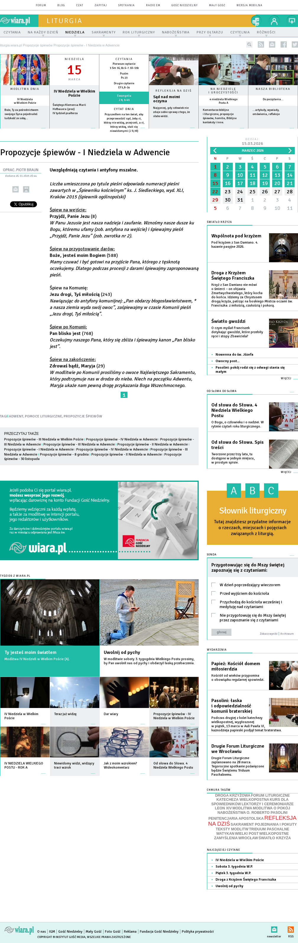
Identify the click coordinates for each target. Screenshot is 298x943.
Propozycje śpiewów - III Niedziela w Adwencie (79, 444)
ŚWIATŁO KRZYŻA (275, 838)
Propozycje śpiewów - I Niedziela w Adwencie (39, 449)
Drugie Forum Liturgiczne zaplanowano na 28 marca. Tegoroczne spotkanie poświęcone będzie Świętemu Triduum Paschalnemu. (237, 766)
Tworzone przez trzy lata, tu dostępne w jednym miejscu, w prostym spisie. (233, 458)
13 (277, 175)
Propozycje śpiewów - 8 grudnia (64, 454)
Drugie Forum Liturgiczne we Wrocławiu (237, 748)
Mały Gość (217, 5)
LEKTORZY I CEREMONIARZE (268, 804)
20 (277, 183)
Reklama (130, 931)
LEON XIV (223, 808)
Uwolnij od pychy (122, 652)
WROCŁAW (248, 838)
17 (240, 183)
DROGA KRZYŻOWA (232, 795)
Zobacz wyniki (269, 634)
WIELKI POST (247, 834)
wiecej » (74, 131)
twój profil (274, 20)
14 (290, 175)
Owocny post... (227, 361)
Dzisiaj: (252, 142)
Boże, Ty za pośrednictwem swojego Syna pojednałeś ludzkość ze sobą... (21, 114)
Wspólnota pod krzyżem (236, 236)
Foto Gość (113, 931)
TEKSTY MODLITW (232, 829)
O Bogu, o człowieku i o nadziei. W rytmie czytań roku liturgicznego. (237, 424)
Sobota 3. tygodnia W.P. (234, 866)
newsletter (272, 44)
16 (228, 183)
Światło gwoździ (228, 321)
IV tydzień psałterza (65, 113)
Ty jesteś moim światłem (30, 652)
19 (265, 183)
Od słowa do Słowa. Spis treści (237, 445)
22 (215, 191)
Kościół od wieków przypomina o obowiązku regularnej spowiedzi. (237, 677)
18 (252, 183)
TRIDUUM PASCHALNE (269, 829)
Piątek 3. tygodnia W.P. (233, 873)
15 (215, 183)
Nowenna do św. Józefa (234, 354)
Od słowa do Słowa (222, 391)
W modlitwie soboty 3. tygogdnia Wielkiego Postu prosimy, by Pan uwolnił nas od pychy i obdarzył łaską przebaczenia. (149, 661)
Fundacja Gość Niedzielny (159, 931)
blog (61, 5)
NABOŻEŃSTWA (232, 813)
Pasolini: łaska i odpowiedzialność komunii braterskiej (231, 706)
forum (41, 5)
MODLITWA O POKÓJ (271, 808)
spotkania (126, 5)
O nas (41, 931)
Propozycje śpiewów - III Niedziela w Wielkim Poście (43, 439)
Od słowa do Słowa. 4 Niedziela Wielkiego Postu (234, 410)
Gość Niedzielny (184, 5)
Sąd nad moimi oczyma (166, 99)
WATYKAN (225, 834)
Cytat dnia (124, 109)
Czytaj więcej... (173, 131)
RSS (291, 928)
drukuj (26, 189)
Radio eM (153, 5)
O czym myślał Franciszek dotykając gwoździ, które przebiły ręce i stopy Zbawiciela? (237, 332)
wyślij (15, 189)
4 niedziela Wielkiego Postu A (223, 101)
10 (240, 175)
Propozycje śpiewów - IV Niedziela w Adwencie (122, 439)
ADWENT (16, 416)
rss (261, 44)
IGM (52, 931)
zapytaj (101, 5)
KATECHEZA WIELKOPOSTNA (242, 800)
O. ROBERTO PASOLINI (267, 813)
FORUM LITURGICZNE (270, 795)
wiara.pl (19, 20)
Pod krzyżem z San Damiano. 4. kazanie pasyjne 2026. (234, 244)
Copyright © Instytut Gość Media (61, 937)
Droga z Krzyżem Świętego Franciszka (232, 275)
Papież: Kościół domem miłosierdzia (235, 666)
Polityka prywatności (198, 931)
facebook (284, 44)
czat (79, 5)
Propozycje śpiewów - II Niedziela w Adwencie (153, 444)
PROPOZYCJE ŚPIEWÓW (83, 416)
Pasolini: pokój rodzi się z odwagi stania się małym (250, 369)
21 (290, 183)
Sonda (212, 554)
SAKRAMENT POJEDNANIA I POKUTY (264, 824)
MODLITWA (242, 808)
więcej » (24, 131)
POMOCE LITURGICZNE (43, 416)
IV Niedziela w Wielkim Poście (25, 101)
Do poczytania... (273, 99)
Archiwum (287, 634)
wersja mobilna (250, 5)
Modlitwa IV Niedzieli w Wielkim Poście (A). (37, 659)
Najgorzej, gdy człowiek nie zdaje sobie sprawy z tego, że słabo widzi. (171, 112)
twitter (295, 44)
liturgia (64, 20)
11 (252, 175)
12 (265, 175)
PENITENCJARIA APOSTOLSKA (236, 818)
